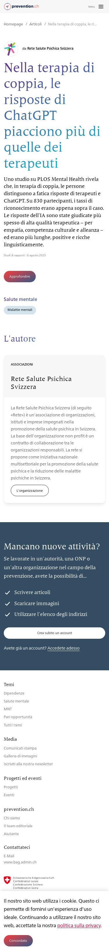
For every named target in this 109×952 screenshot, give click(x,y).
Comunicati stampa (20, 747)
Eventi (9, 794)
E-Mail (9, 855)
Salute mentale (16, 700)
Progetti (11, 786)
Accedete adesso (63, 647)
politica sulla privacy (79, 925)
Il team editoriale (18, 825)
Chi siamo (12, 817)
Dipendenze (14, 692)
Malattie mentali (20, 309)
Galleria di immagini (20, 755)
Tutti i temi (13, 724)
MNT (8, 708)
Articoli (35, 23)
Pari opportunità (18, 716)
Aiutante (11, 833)
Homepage (14, 23)
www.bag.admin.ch (20, 861)
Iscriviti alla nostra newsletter (28, 763)
